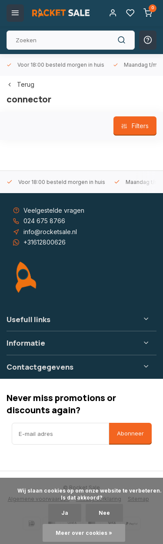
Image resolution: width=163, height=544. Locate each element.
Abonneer (130, 433)
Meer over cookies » (84, 533)
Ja (64, 513)
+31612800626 (44, 242)
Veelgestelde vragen (53, 210)
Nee (104, 513)
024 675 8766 (44, 220)
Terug (20, 84)
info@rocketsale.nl (50, 231)
